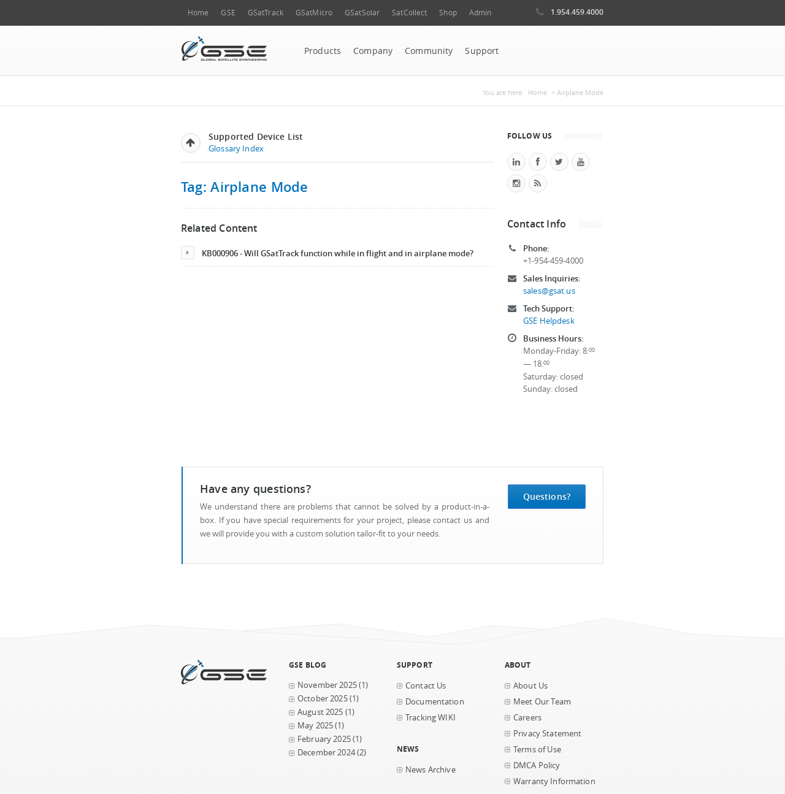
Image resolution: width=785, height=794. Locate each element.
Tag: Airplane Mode (244, 187)
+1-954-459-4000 (553, 261)
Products (322, 50)
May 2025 (315, 725)
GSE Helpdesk (549, 321)
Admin (480, 12)
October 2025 (322, 698)
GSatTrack (265, 12)
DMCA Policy (537, 765)
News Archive (430, 770)
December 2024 (326, 752)
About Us (530, 686)
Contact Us (425, 686)
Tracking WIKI (430, 717)
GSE (228, 12)
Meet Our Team (542, 702)
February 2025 (324, 739)
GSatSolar (362, 12)
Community (429, 50)
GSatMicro (314, 12)
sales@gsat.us (549, 291)
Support (482, 50)
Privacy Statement (547, 733)
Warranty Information (554, 781)
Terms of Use (537, 749)
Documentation (434, 702)
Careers (527, 717)
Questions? (546, 496)
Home (198, 12)
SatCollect (409, 12)
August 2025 (320, 712)
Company (372, 50)
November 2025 (327, 685)
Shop (447, 12)
